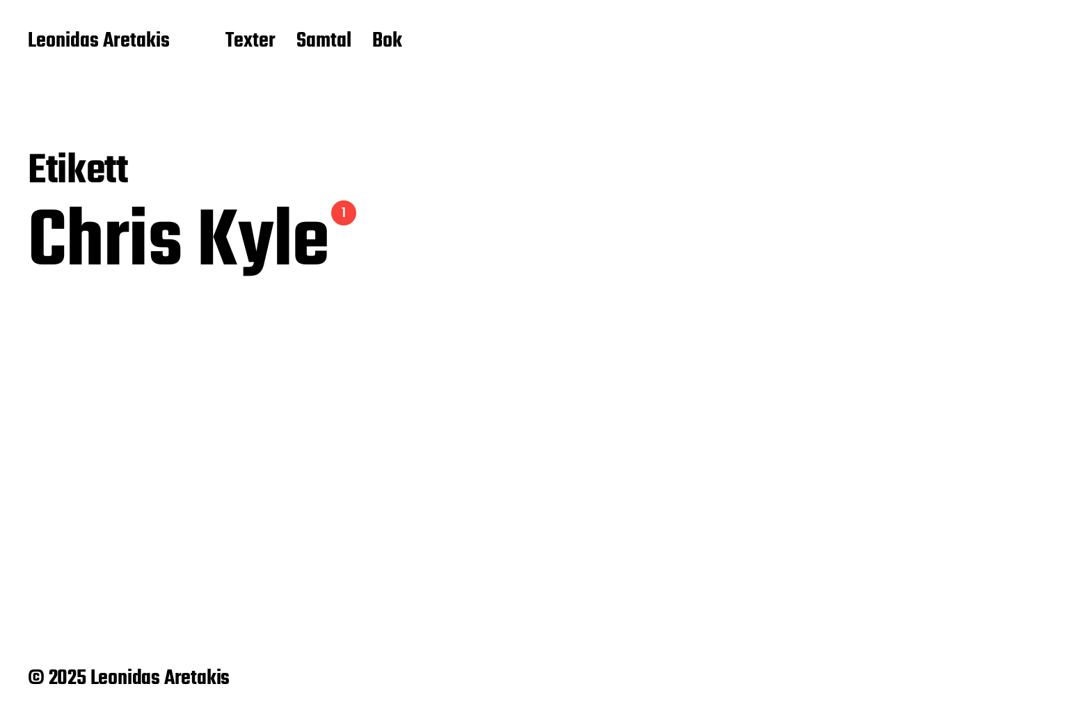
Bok (387, 42)
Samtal (323, 42)
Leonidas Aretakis (99, 42)
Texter (250, 42)
